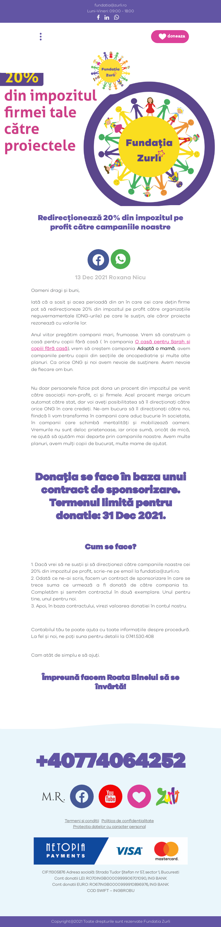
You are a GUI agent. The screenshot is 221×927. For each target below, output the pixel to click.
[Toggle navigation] (40, 36)
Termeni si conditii (82, 821)
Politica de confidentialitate (127, 821)
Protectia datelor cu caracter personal (109, 827)
